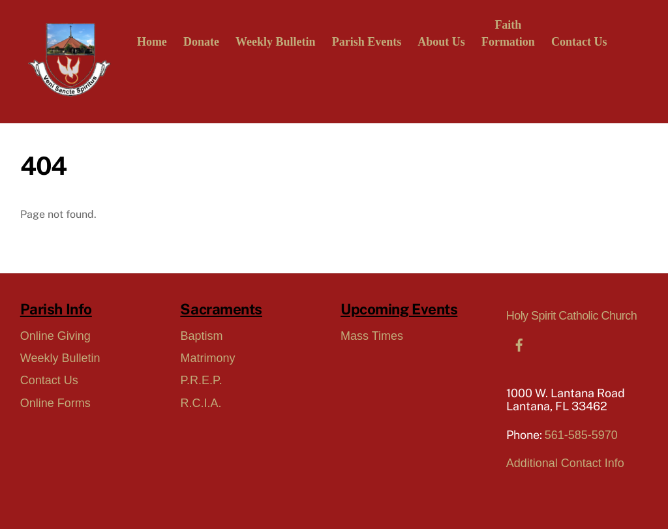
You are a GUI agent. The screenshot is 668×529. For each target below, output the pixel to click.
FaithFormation (508, 33)
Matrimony (207, 358)
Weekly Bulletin (275, 41)
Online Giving (55, 335)
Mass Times (372, 335)
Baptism (201, 335)
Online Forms (55, 403)
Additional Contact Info (565, 463)
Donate (201, 41)
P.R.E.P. (201, 380)
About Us (441, 41)
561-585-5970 (581, 435)
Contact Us (579, 41)
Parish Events (367, 41)
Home (152, 41)
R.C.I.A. (200, 403)
